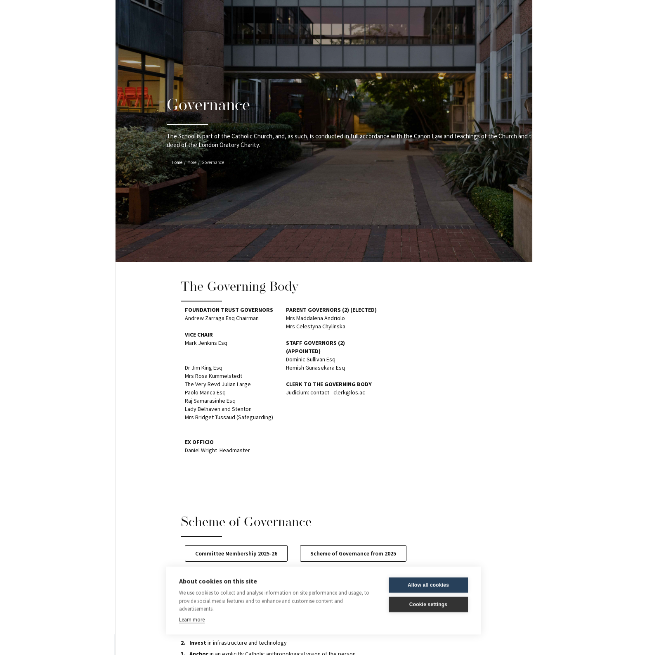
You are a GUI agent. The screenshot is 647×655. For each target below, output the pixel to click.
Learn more (192, 619)
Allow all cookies (428, 585)
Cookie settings (428, 605)
